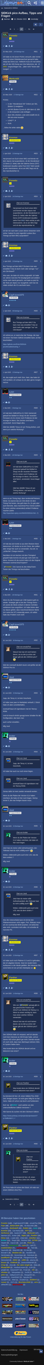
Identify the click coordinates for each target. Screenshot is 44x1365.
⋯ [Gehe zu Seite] (18, 29)
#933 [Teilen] (36, 693)
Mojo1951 (16, 1250)
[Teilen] (35, 24)
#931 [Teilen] (36, 595)
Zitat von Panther (22, 1083)
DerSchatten (5, 1255)
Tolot (33, 1248)
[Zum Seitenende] (41, 1351)
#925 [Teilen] (36, 261)
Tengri (14, 1240)
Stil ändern (38, 1349)
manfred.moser (19, 1267)
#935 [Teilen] (36, 826)
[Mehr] (39, 52)
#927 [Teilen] (36, 372)
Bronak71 (4, 1253)
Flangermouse (29, 1258)
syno (21, 1243)
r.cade (13, 1238)
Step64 (3, 1243)
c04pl (22, 1238)
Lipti (31, 1245)
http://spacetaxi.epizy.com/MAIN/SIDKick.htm (19, 513)
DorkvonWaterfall (27, 1262)
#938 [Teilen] (36, 993)
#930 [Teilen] (36, 539)
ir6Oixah (17, 1258)
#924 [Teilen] (36, 196)
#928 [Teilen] (36, 408)
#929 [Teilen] (36, 455)
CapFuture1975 (19, 1223)
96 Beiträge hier (17, 311)
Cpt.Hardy (16, 1231)
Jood (3, 1228)
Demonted (5, 1260)
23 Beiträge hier (17, 153)
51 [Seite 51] (29, 29)
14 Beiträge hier (18, 993)
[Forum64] (16, 3)
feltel (13, 1280)
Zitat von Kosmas (22, 203)
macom (13, 1243)
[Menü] (41, 3)
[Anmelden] (35, 3)
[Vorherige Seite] (10, 29)
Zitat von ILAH (21, 461)
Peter (3, 1245)
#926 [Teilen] (36, 311)
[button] (40, 24)
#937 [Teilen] (36, 955)
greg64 (3, 1270)
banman (4, 1235)
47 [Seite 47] (22, 29)
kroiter (14, 1235)
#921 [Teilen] (36, 52)
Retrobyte (30, 1255)
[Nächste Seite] (33, 29)
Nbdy (36, 1265)
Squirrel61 (5, 1250)
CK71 (13, 1282)
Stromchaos (18, 1255)
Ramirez (24, 1240)
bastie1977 (18, 1233)
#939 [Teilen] (36, 1076)
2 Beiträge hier (16, 408)
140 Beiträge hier (19, 52)
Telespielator (16, 1272)
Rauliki (35, 1272)
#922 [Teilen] (36, 95)
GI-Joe (26, 1250)
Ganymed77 (14, 1270)
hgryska (26, 1277)
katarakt (4, 1277)
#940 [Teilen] (36, 1144)
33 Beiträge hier (18, 693)
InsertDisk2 (15, 1277)
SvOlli (27, 1272)
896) (28, 166)
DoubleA (23, 1280)
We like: (20, 1294)
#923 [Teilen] (36, 153)
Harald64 (29, 1253)
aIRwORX (4, 1285)
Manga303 (28, 1275)
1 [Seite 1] (14, 29)
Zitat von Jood (21, 758)
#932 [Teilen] (36, 640)
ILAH (31, 1267)
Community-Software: (22, 1361)
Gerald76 (4, 1280)
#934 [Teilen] (36, 752)
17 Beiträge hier (19, 95)
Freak (25, 1270)
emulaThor (34, 1223)
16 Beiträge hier (18, 752)
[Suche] (29, 3)
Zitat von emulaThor (23, 647)
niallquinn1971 (15, 1275)
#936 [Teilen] (36, 887)
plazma (32, 1260)
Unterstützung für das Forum (20, 1337)
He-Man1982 (29, 1226)
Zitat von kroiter (22, 832)
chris (11, 1265)
